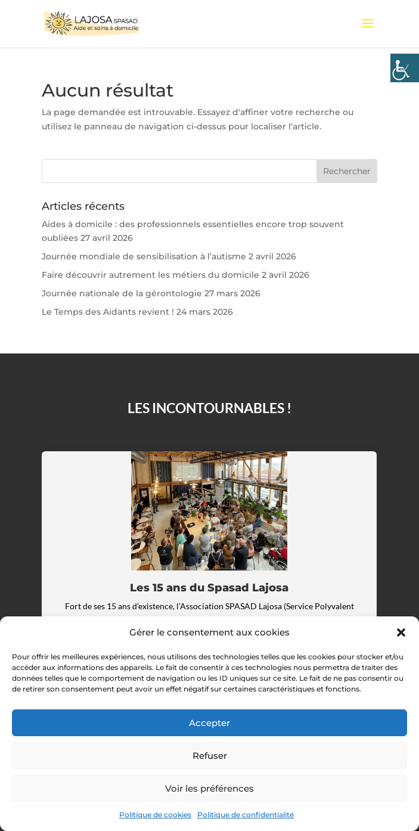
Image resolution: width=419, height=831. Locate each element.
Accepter (209, 722)
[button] (401, 632)
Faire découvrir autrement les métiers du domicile (150, 274)
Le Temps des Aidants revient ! (108, 311)
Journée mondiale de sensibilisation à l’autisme (144, 256)
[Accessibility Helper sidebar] (404, 68)
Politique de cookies (155, 814)
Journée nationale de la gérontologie (122, 293)
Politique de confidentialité (245, 814)
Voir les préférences (209, 788)
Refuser (210, 755)
